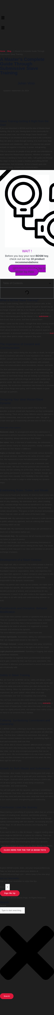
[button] (27, 18)
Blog (9, 51)
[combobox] (12, 910)
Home (2, 51)
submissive (44, 316)
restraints (47, 703)
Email (2, 887)
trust (52, 333)
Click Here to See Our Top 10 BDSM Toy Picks (29, 270)
